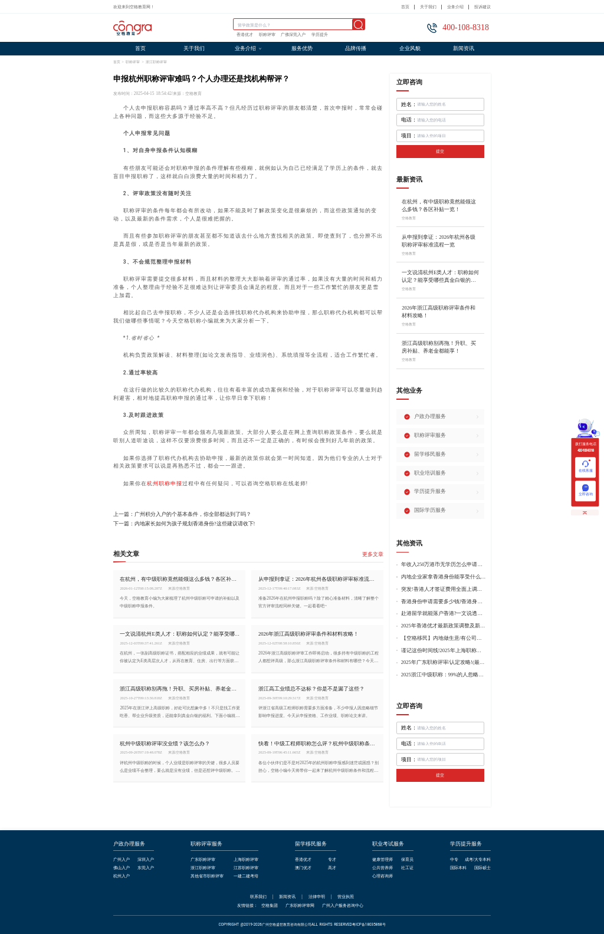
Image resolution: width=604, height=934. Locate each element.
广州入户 (121, 860)
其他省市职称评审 (207, 876)
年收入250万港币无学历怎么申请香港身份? (443, 564)
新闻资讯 (463, 48)
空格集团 (269, 905)
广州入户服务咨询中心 (342, 905)
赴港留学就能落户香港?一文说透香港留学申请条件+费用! (443, 613)
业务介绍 (455, 7)
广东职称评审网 (299, 905)
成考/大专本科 (478, 860)
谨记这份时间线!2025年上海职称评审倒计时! (443, 650)
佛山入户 (121, 868)
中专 (454, 860)
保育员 (407, 860)
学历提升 (319, 34)
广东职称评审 (203, 860)
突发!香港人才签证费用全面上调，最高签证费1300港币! (443, 589)
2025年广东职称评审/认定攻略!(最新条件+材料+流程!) (443, 662)
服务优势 (302, 48)
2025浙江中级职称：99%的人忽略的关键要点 (443, 675)
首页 (405, 7)
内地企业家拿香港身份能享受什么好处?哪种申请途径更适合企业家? (443, 577)
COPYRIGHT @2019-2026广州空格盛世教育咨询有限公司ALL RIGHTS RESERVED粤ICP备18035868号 (301, 925)
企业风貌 (410, 48)
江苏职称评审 (246, 868)
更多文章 (372, 554)
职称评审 (267, 34)
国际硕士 (482, 868)
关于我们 (428, 7)
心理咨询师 (382, 876)
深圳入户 (145, 860)
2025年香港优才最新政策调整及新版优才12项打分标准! (443, 626)
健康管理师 (382, 860)
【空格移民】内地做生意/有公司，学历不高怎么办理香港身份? (443, 638)
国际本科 (458, 868)
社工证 (407, 868)
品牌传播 (355, 48)
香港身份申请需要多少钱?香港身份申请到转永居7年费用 (443, 601)
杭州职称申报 (164, 483)
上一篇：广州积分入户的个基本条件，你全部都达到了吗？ (182, 514)
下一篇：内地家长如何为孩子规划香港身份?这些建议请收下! (184, 524)
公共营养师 (382, 868)
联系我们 (258, 896)
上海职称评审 (246, 860)
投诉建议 (482, 7)
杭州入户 (121, 876)
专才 (332, 860)
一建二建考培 (246, 876)
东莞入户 (145, 868)
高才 (332, 868)
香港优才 (245, 34)
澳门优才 (303, 868)
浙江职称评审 (156, 62)
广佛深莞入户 (293, 34)
